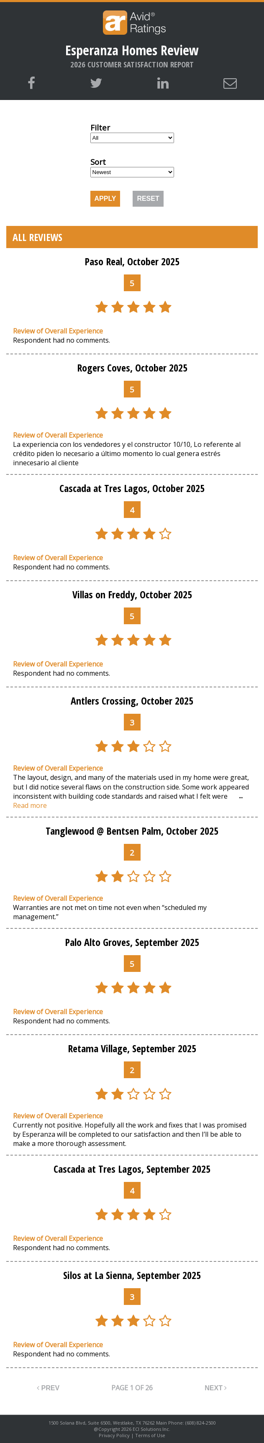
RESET (148, 198)
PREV (48, 1388)
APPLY (105, 198)
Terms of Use (150, 1435)
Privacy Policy (114, 1435)
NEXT (216, 1388)
